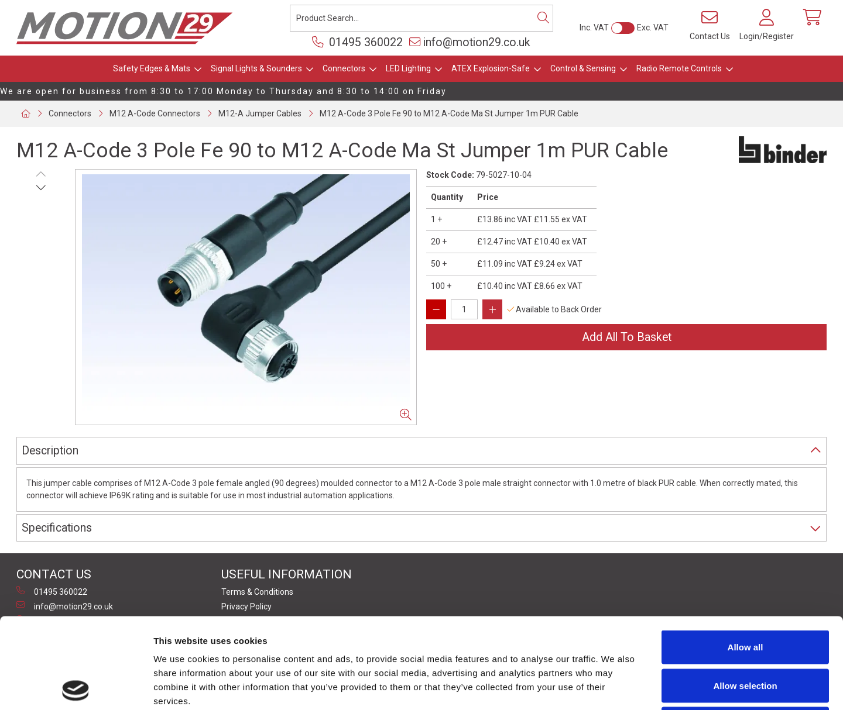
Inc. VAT (594, 27)
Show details (614, 687)
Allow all (745, 556)
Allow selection (745, 595)
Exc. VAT (653, 27)
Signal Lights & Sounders (256, 68)
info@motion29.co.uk (469, 42)
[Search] (543, 18)
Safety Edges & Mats (151, 68)
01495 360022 (357, 42)
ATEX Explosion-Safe (490, 68)
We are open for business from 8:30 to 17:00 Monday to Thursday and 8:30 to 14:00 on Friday (223, 91)
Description (50, 450)
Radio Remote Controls (679, 68)
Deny (745, 633)
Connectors (344, 68)
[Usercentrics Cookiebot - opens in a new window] (76, 687)
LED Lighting (408, 68)
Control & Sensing (583, 68)
